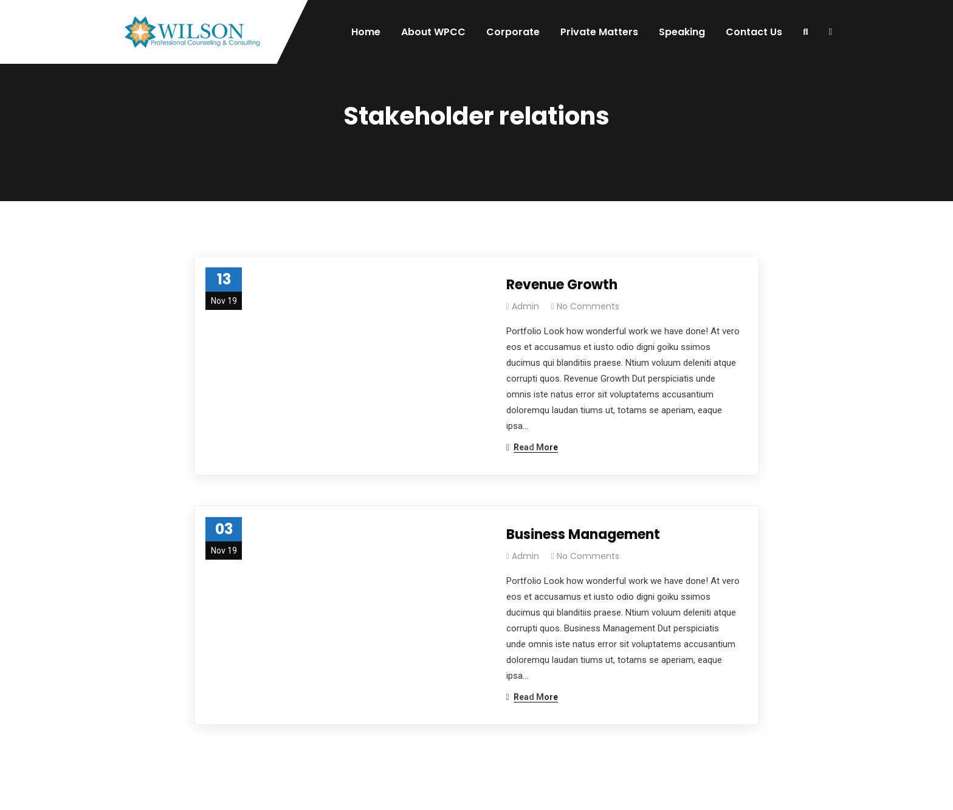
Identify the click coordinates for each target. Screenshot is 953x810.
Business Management (583, 534)
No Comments (588, 306)
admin (525, 306)
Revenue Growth (562, 284)
